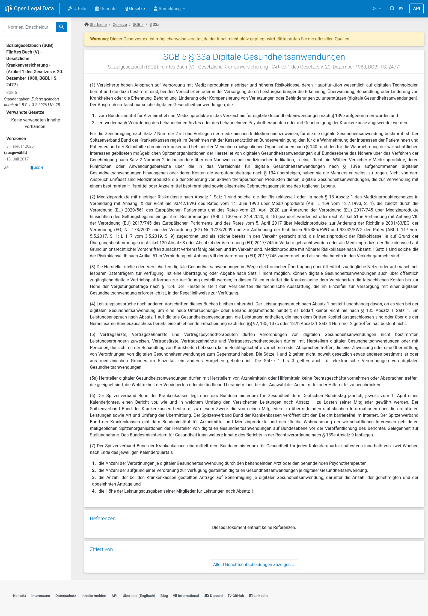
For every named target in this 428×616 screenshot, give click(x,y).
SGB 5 (11, 92)
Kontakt (19, 595)
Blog (164, 595)
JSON (37, 168)
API (416, 8)
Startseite (98, 24)
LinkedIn (258, 595)
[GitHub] (392, 8)
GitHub (236, 595)
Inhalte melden (94, 595)
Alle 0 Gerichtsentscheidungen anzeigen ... (254, 564)
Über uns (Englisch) (139, 595)
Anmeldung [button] (168, 8)
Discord (213, 595)
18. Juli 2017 (17, 159)
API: (7, 168)
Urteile (77, 8)
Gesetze (135, 8)
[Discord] (400, 8)
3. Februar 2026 (20, 146)
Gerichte (106, 8)
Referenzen (103, 518)
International (186, 595)
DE (374, 8)
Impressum (40, 595)
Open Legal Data (29, 9)
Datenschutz (65, 595)
